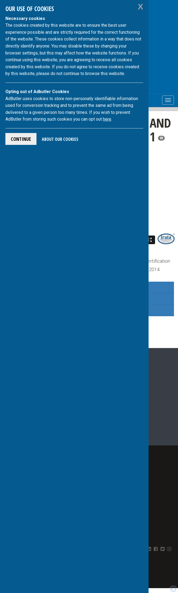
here (107, 119)
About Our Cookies (60, 139)
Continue (21, 139)
